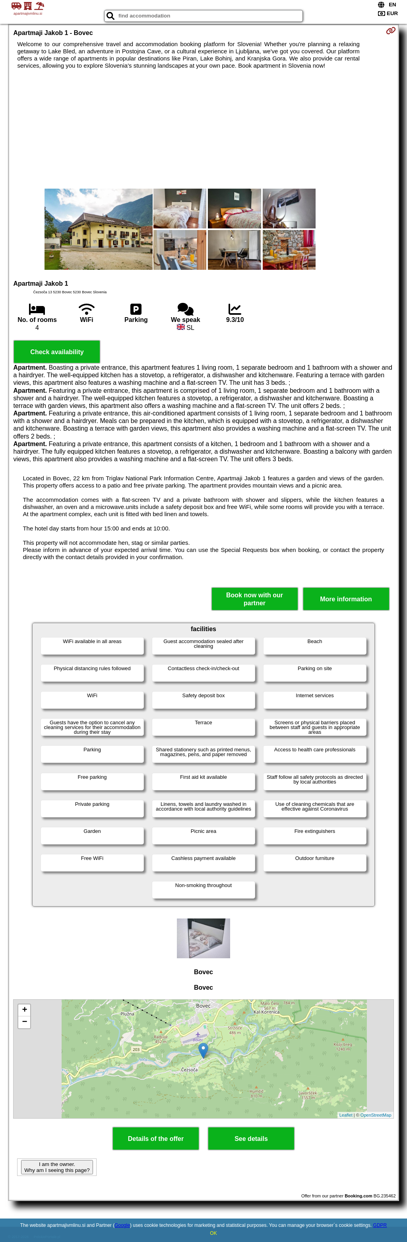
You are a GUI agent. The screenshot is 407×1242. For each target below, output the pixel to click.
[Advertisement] (204, 129)
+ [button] (24, 1010)
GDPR (380, 1225)
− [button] (24, 1022)
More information (346, 599)
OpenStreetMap (375, 1115)
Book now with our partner (254, 599)
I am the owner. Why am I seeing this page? (56, 1167)
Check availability (56, 352)
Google (122, 1225)
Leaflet (346, 1115)
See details (251, 1138)
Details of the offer (156, 1138)
